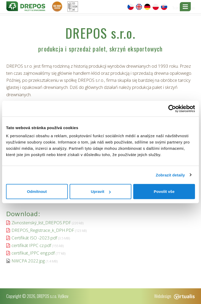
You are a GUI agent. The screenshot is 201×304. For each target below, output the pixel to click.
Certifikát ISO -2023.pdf (34, 238)
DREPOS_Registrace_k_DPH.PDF (43, 230)
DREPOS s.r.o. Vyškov (52, 296)
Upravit (101, 191)
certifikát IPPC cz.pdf (31, 245)
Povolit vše (164, 191)
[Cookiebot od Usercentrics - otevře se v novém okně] (172, 108)
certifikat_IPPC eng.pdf (33, 253)
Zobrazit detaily (170, 175)
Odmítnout (37, 191)
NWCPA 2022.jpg (28, 261)
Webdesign (174, 296)
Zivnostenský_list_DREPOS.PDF (41, 223)
